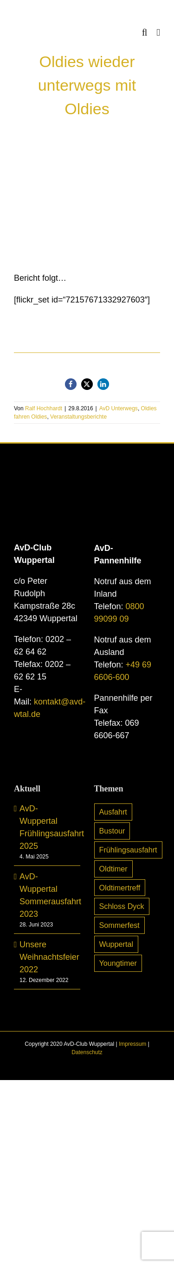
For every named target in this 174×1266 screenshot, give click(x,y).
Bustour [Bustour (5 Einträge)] (112, 831)
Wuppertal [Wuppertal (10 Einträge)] (116, 944)
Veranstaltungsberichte (78, 417)
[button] (71, 384)
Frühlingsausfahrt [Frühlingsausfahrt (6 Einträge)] (128, 850)
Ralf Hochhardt (43, 408)
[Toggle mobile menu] (158, 32)
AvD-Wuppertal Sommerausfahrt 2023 (47, 895)
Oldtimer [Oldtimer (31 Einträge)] (113, 869)
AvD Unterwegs (118, 408)
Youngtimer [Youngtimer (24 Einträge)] (118, 963)
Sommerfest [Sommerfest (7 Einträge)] (119, 925)
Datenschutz (87, 1052)
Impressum (132, 1044)
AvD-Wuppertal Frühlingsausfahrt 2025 (47, 827)
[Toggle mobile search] (145, 32)
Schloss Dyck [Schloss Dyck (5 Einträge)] (121, 906)
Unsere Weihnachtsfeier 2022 (47, 957)
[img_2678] (87, 203)
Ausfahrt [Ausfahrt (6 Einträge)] (113, 812)
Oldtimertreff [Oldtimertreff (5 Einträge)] (120, 887)
